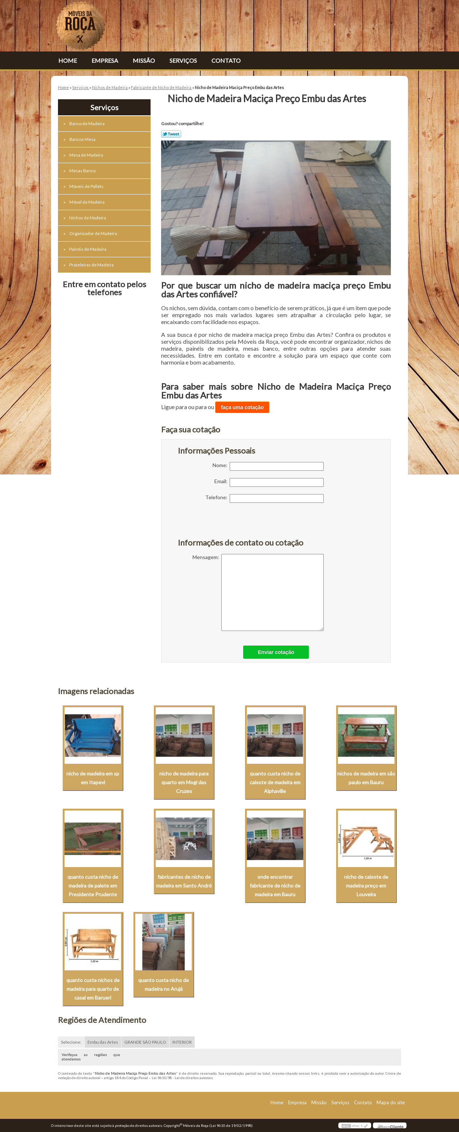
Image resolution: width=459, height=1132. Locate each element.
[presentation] (224, 524)
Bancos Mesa (82, 139)
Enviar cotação (276, 652)
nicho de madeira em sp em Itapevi (92, 777)
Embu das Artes (102, 1042)
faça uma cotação (242, 407)
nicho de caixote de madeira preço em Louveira (366, 885)
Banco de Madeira (87, 123)
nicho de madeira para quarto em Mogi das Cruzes (184, 782)
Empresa (105, 60)
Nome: (268, 466)
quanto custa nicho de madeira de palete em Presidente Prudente (92, 885)
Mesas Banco (82, 170)
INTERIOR (182, 1042)
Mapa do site (391, 1102)
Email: (269, 482)
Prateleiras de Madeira (91, 264)
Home (67, 60)
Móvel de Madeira (87, 202)
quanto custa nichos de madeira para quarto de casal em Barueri (93, 989)
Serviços (183, 60)
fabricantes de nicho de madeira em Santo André (184, 881)
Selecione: (71, 1042)
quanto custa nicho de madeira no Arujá (163, 984)
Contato (226, 60)
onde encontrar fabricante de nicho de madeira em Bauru (275, 885)
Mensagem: (258, 592)
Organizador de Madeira (93, 233)
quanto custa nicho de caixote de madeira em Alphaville (275, 782)
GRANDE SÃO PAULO (145, 1042)
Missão (144, 60)
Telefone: (264, 498)
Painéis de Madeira (88, 249)
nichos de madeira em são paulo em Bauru (366, 777)
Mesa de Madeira (86, 155)
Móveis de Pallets (86, 186)
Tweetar (171, 134)
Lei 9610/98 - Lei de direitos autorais (182, 1077)
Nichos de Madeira (88, 217)
